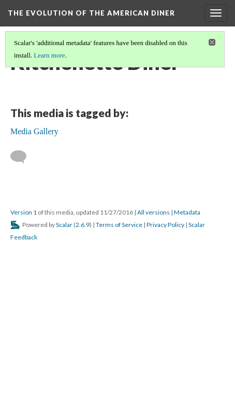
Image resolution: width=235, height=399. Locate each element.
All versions (153, 212)
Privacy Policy (165, 225)
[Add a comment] (23, 157)
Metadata (187, 212)
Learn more (49, 55)
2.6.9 (83, 225)
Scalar (64, 225)
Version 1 (23, 212)
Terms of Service (119, 225)
